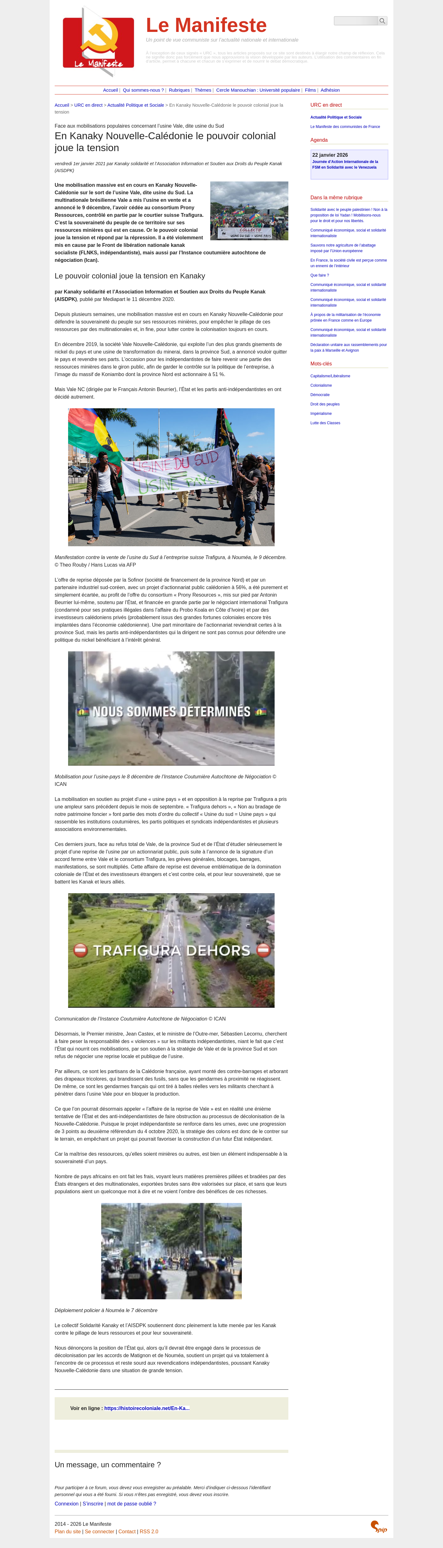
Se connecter (99, 1531)
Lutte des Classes (325, 423)
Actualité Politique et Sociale (135, 105)
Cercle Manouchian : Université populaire (258, 90)
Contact (127, 1531)
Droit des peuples (325, 404)
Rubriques (179, 90)
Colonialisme (321, 385)
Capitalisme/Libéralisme (330, 376)
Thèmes (203, 90)
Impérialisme (321, 413)
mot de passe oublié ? (131, 1503)
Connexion (67, 1503)
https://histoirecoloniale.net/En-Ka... (147, 1408)
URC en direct (88, 105)
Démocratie (320, 395)
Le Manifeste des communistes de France (345, 127)
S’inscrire (93, 1503)
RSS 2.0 (149, 1531)
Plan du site (68, 1531)
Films (310, 90)
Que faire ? (320, 275)
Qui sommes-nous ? (143, 90)
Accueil (110, 90)
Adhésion (330, 90)
